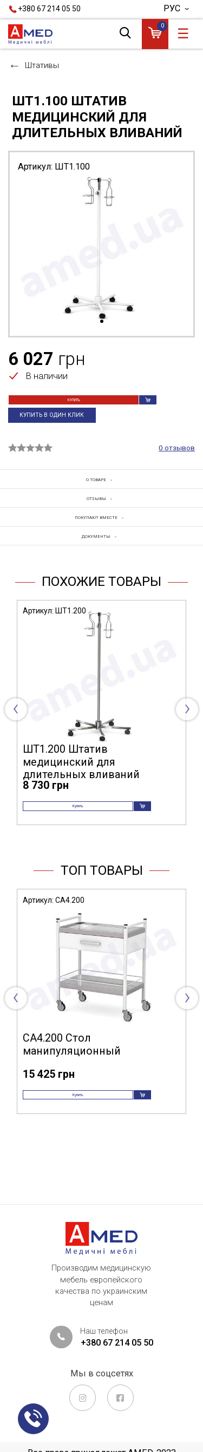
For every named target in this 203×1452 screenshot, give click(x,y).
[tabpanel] (101, 248)
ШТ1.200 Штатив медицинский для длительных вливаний (81, 796)
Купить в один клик (58, 431)
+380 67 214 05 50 (49, 8)
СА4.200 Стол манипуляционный (72, 1092)
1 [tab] (101, 321)
